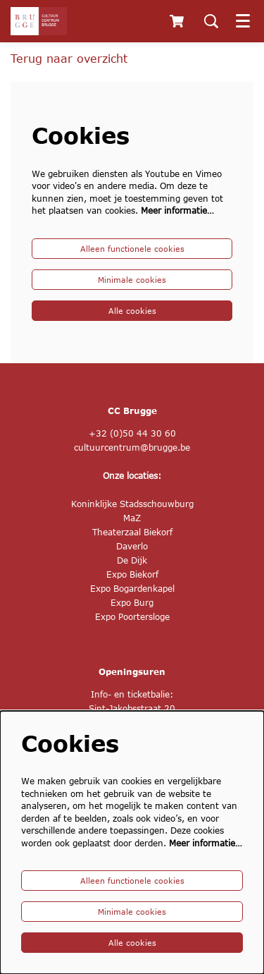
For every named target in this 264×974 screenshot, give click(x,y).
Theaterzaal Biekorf (132, 532)
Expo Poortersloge (132, 616)
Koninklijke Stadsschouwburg (132, 504)
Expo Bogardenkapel (132, 588)
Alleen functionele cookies (132, 248)
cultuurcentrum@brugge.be (132, 447)
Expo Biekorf (132, 574)
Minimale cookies (132, 279)
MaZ (132, 518)
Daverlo (132, 546)
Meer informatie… (177, 210)
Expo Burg (132, 602)
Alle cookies (132, 310)
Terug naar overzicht (69, 58)
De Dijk (132, 560)
